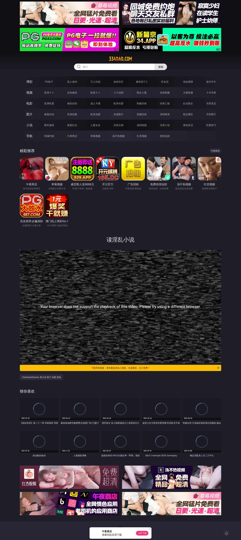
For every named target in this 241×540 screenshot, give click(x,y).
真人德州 (72, 81)
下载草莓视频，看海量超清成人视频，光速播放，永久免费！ (155, 368)
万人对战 (95, 81)
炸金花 (165, 81)
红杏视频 (142, 136)
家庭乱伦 (72, 125)
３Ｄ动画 (118, 92)
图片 (29, 114)
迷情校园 (142, 125)
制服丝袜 (142, 103)
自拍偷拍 (72, 92)
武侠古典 (118, 125)
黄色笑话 (188, 125)
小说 (29, 125)
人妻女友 (95, 125)
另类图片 (211, 114)
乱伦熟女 (188, 103)
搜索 (160, 67)
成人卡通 (95, 103)
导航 (29, 136)
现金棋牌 (188, 81)
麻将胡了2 (141, 81)
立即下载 (142, 533)
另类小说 (165, 125)
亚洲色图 (72, 114)
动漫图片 (118, 114)
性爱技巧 (211, 125)
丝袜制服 (165, 92)
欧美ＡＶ (95, 92)
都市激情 (49, 125)
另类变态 (211, 103)
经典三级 (165, 103)
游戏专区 (118, 81)
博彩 (29, 82)
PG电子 (49, 81)
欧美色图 (95, 114)
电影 (29, 103)
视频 (29, 92)
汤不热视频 (118, 136)
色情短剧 (165, 136)
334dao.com (120, 59)
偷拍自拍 (72, 103)
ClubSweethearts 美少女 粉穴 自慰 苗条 (41, 377)
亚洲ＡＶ (49, 92)
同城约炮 (49, 136)
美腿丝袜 (142, 114)
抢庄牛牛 (211, 81)
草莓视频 (95, 136)
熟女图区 (188, 114)
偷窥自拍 (49, 114)
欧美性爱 (118, 103)
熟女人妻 (142, 92)
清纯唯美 (165, 114)
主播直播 (188, 92)
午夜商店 (72, 136)
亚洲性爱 (49, 103)
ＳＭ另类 (211, 92)
